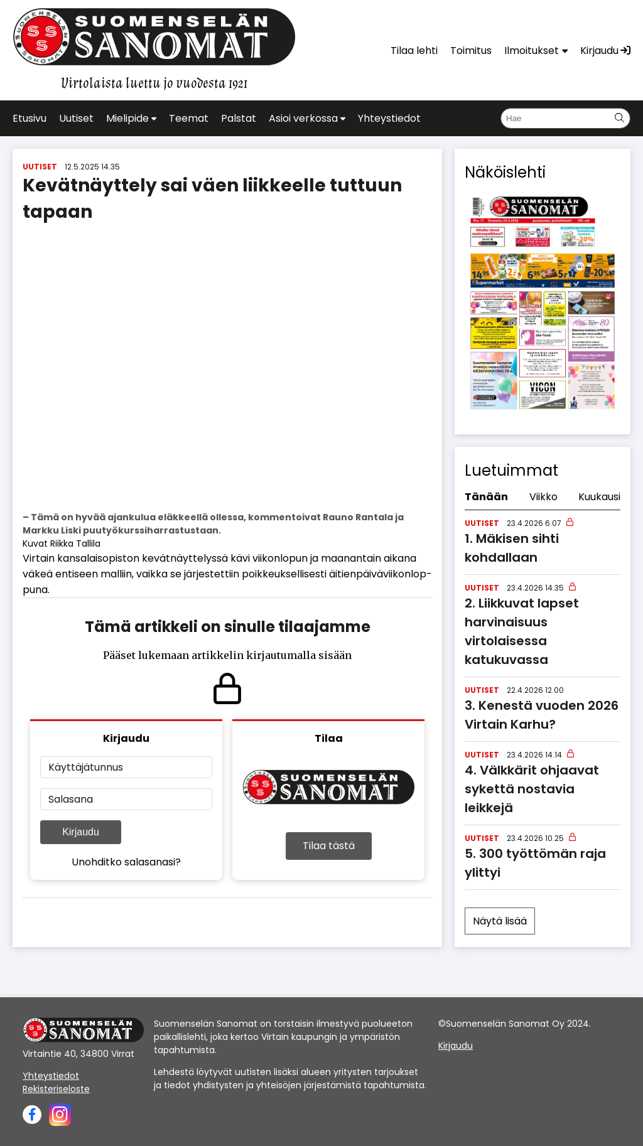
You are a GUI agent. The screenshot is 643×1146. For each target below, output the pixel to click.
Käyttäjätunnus (85, 767)
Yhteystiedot (51, 1075)
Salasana (70, 799)
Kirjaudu (80, 832)
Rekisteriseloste (56, 1089)
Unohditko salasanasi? (126, 862)
